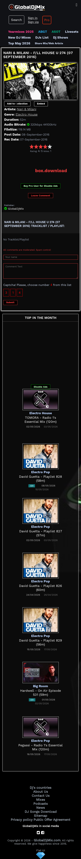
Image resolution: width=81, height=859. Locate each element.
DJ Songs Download (41, 812)
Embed (41, 103)
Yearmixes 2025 (21, 31)
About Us (40, 791)
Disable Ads (40, 386)
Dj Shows (60, 37)
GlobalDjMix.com (47, 840)
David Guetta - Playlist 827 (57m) (40, 533)
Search (16, 20)
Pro (46, 20)
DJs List (42, 37)
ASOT (56, 31)
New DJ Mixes (19, 37)
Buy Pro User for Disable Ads (41, 186)
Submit (10, 302)
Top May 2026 (19, 43)
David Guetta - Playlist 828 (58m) (40, 478)
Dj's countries (40, 787)
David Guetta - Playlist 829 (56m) (40, 642)
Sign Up (33, 22)
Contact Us (40, 795)
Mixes (40, 799)
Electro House (27, 114)
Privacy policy (22, 820)
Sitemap (40, 816)
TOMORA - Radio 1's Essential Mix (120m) (40, 419)
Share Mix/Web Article (49, 43)
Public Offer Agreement (52, 820)
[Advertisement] (41, 159)
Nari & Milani (26, 109)
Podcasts (40, 803)
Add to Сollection (17, 103)
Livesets (71, 31)
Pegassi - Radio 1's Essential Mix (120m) (40, 747)
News (40, 807)
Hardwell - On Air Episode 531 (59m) (40, 692)
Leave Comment (40, 195)
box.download (51, 170)
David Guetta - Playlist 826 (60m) (40, 588)
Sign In (33, 18)
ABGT (42, 31)
